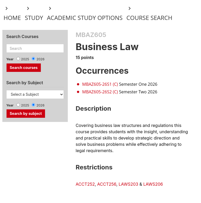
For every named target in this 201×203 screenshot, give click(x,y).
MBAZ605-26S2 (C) (100, 92)
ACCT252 (85, 184)
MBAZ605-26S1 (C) (100, 84)
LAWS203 (128, 184)
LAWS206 (153, 184)
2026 (40, 59)
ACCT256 (106, 184)
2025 (25, 59)
